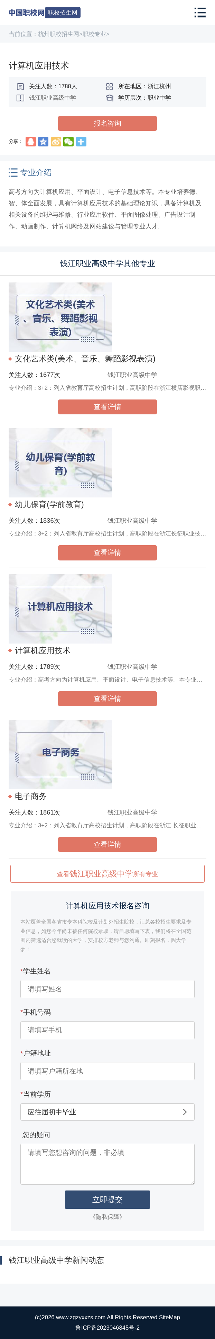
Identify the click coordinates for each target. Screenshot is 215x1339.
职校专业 (94, 34)
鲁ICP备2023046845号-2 (107, 1327)
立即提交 (107, 1199)
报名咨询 (107, 123)
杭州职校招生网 (58, 34)
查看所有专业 (107, 874)
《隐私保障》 (107, 1217)
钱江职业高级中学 (52, 98)
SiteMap (169, 1317)
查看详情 (107, 407)
